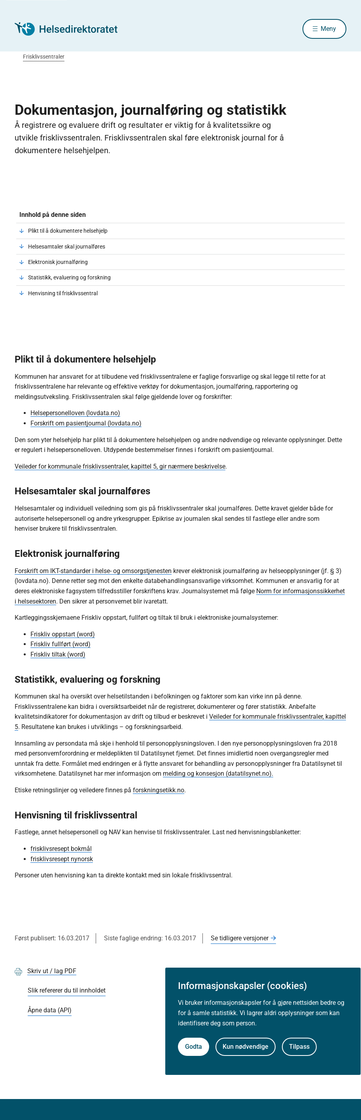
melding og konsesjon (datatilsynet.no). (218, 773)
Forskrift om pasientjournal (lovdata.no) (86, 423)
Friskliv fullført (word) (60, 644)
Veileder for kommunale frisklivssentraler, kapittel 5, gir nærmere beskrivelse (120, 466)
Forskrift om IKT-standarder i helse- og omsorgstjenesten (93, 571)
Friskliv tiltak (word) (57, 654)
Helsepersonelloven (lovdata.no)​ (75, 413)
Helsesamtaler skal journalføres (66, 246)
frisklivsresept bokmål (61, 848)
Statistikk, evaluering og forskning (69, 277)
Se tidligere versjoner (239, 938)
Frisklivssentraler (43, 56)
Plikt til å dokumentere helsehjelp (68, 231)
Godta (193, 1046)
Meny (328, 28)
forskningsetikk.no (158, 790)
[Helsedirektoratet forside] (72, 29)
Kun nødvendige (245, 1046)
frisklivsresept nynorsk (61, 859)
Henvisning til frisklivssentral (63, 293)
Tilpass (299, 1046)
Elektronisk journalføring (58, 262)
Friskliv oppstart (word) (62, 634)
